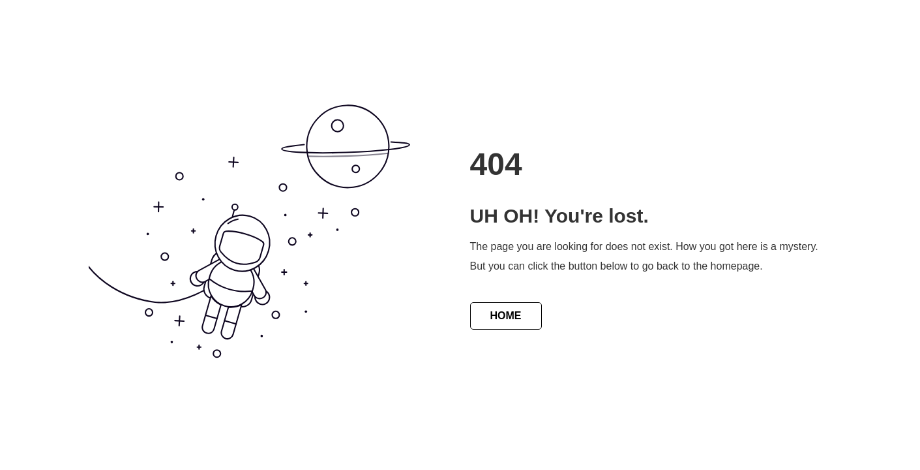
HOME (506, 315)
